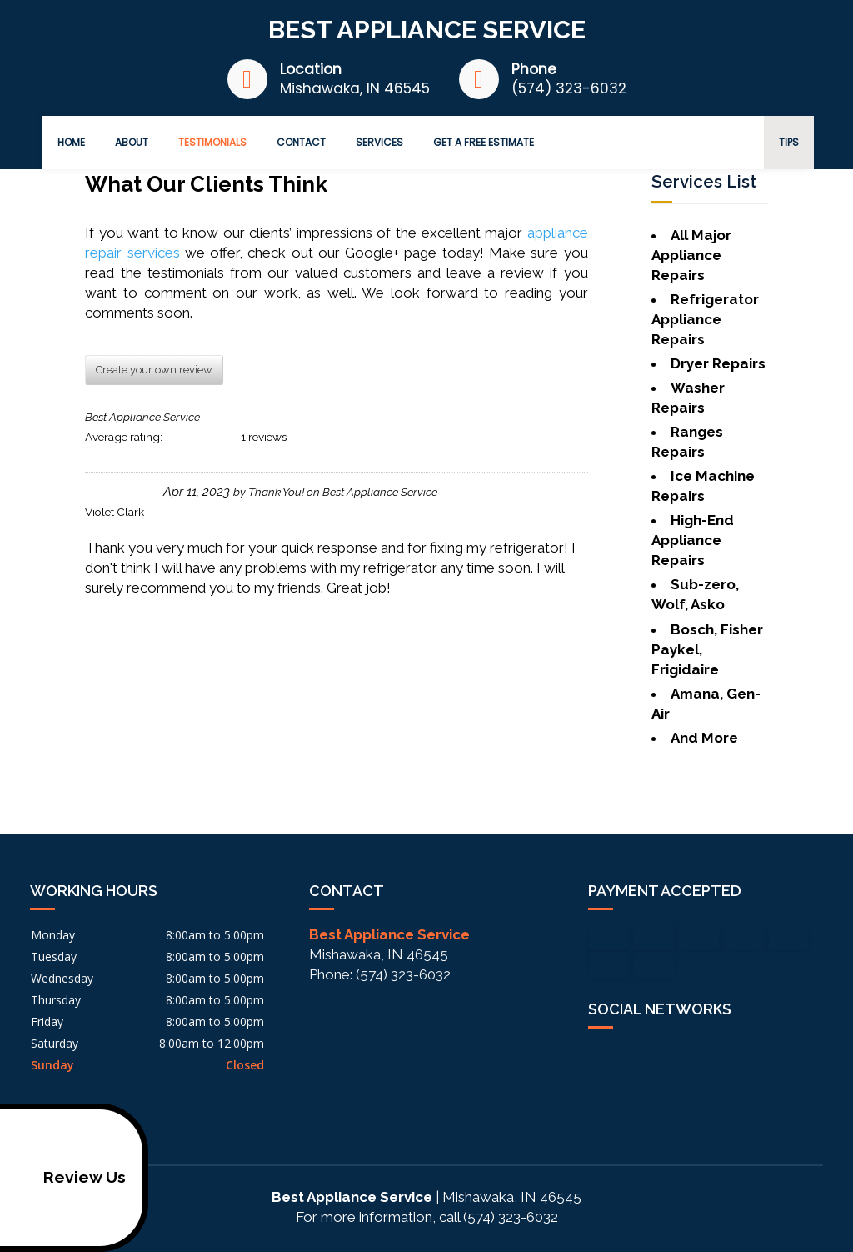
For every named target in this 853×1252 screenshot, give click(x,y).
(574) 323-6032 (568, 88)
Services (379, 142)
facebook (601, 1056)
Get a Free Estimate (483, 142)
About (131, 142)
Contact (301, 142)
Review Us (66, 1177)
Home (71, 142)
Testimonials (212, 142)
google (633, 1056)
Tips (789, 142)
